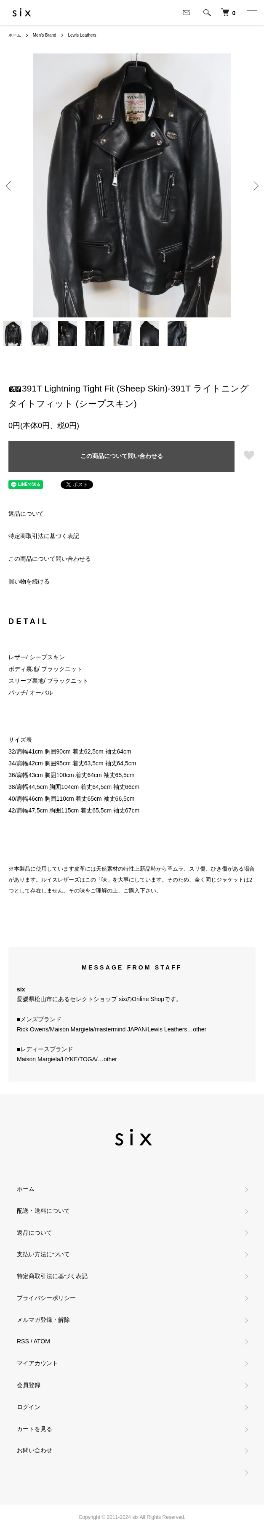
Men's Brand (44, 35)
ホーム (14, 35)
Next (254, 185)
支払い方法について (43, 1254)
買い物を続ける (29, 581)
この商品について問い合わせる (121, 456)
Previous (9, 185)
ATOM (42, 1341)
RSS (23, 1341)
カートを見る (34, 1428)
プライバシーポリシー (46, 1298)
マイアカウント (37, 1363)
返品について (26, 513)
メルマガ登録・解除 (43, 1319)
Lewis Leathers (82, 35)
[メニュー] (251, 12)
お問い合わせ (34, 1450)
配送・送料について (43, 1210)
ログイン (28, 1407)
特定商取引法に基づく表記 (43, 536)
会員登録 (28, 1385)
